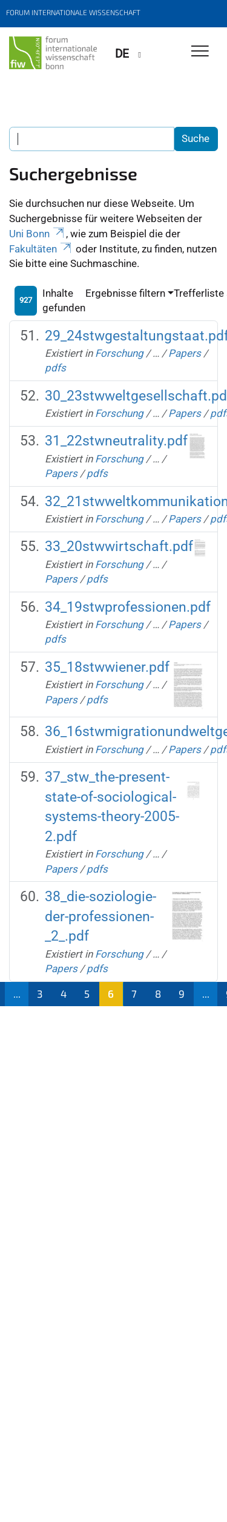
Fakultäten (41, 249)
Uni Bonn (37, 234)
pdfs (55, 368)
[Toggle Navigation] (200, 51)
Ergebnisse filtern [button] (125, 293)
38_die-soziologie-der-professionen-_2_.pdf (100, 916)
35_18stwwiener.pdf (107, 667)
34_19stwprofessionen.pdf (128, 607)
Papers (184, 353)
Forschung (119, 353)
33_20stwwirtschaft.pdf (119, 546)
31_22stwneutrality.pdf (116, 441)
